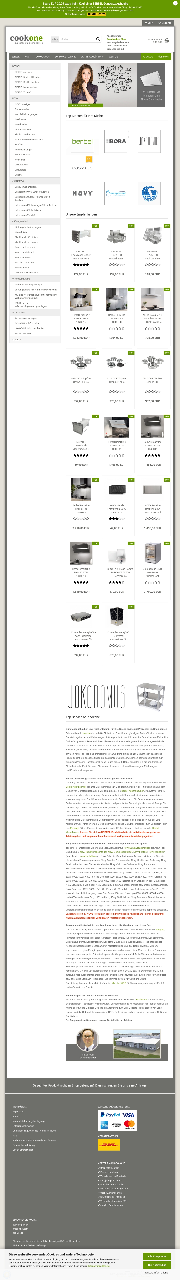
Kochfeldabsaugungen (26, 115)
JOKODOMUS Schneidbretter (29, 329)
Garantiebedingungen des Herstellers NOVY (34, 1132)
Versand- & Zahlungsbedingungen (29, 1122)
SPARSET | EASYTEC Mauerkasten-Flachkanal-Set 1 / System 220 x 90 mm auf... (117, 256)
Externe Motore (22, 155)
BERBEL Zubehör (23, 93)
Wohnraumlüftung (93, 57)
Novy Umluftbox (88, 857)
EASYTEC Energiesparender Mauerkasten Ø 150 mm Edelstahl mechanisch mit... (81, 256)
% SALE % (147, 57)
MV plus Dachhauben (25, 263)
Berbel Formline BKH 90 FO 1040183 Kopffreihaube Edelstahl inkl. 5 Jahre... (116, 320)
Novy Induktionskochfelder (93, 853)
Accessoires (18, 313)
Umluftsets (20, 171)
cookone (86, 734)
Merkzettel (164, 24)
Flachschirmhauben (25, 135)
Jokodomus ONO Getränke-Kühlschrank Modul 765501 (152, 574)
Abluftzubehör (22, 269)
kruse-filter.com (20, 1230)
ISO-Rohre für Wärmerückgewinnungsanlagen (31, 306)
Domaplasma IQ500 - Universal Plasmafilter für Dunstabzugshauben (118, 637)
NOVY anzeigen (22, 105)
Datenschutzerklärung (99, 1266)
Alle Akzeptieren (157, 1256)
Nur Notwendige (157, 1265)
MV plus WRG (119, 984)
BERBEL (16, 57)
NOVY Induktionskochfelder (29, 140)
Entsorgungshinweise (23, 1127)
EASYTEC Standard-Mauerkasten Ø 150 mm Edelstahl (81, 447)
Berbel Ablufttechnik (76, 788)
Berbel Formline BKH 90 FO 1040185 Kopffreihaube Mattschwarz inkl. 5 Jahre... (81, 510)
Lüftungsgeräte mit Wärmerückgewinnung (36, 291)
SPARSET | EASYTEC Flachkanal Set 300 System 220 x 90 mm (152, 256)
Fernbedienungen (23, 151)
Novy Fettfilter (140, 853)
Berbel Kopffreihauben (132, 792)
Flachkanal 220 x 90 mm (27, 243)
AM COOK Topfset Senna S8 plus (81, 381)
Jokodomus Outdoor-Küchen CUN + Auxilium (32, 200)
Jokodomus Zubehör (25, 216)
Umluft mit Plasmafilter (26, 273)
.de (21, 1234)
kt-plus (16, 1234)
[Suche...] (55, 40)
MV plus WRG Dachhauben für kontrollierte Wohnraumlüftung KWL (36, 298)
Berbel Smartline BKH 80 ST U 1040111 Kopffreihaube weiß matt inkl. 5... (117, 447)
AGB (15, 1137)
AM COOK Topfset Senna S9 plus (117, 381)
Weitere (114, 57)
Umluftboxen (21, 166)
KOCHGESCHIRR (23, 334)
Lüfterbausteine (23, 130)
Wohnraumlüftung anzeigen (28, 285)
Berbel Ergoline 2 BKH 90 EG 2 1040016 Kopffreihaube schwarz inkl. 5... (81, 320)
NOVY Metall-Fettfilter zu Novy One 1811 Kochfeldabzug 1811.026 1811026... (116, 510)
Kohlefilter (20, 161)
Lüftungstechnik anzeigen (28, 228)
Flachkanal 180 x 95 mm (27, 238)
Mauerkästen (21, 233)
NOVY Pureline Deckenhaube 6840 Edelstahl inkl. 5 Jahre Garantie (152, 510)
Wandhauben (21, 125)
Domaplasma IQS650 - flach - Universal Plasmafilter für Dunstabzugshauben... (83, 637)
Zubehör (19, 176)
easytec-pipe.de (20, 1226)
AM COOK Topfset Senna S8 (152, 381)
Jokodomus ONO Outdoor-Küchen (32, 193)
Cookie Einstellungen (23, 1151)
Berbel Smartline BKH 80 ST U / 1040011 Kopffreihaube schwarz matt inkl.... (152, 447)
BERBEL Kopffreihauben (27, 83)
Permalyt (74, 829)
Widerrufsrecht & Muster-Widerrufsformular (34, 1141)
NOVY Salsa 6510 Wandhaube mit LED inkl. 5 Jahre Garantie (152, 320)
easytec (160, 930)
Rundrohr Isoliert (23, 258)
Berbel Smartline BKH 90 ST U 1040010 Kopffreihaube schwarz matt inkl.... (81, 574)
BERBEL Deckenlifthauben (28, 78)
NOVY (29, 57)
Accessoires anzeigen (26, 319)
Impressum (18, 1112)
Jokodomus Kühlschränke (28, 211)
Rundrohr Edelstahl (24, 253)
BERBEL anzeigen (23, 73)
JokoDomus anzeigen (26, 188)
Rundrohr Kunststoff (25, 248)
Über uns (163, 57)
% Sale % (16, 340)
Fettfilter (19, 145)
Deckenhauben (22, 110)
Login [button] (148, 24)
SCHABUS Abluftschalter (27, 324)
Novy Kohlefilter (157, 853)
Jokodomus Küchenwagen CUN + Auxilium (36, 206)
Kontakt (16, 1117)
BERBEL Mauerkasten (26, 88)
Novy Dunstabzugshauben (137, 849)
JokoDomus (44, 57)
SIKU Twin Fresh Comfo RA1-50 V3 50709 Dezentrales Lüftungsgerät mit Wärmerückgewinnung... (120, 574)
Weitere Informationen (157, 1272)
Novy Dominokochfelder (120, 853)
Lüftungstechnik (66, 57)
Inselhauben (21, 120)
